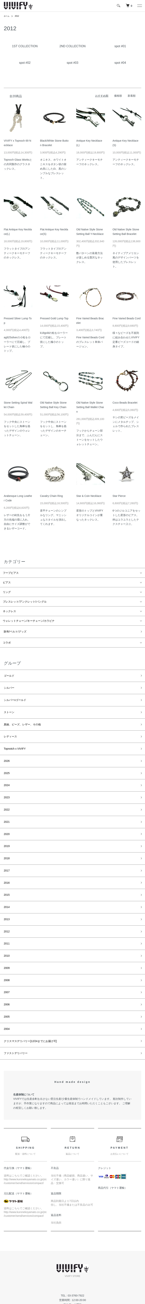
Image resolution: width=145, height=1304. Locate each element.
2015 (6, 858)
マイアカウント (104, 1258)
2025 (6, 755)
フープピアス (11, 572)
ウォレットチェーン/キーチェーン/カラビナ (29, 620)
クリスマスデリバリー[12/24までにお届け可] (29, 982)
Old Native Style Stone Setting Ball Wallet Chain (90, 407)
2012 (18, 16)
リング (7, 592)
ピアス (7, 582)
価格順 (118, 95)
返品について (12, 1271)
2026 (6, 744)
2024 (6, 765)
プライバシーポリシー (17, 1290)
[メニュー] (139, 5)
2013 (6, 878)
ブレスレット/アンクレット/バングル (25, 601)
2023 (6, 775)
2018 (6, 827)
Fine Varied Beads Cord (126, 318)
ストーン (8, 703)
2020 (6, 806)
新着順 (132, 95)
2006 (6, 951)
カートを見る (103, 1264)
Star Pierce (119, 495)
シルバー (8, 683)
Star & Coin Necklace (88, 495)
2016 (6, 847)
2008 (6, 930)
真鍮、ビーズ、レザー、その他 (21, 714)
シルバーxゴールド (14, 693)
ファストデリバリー (15, 992)
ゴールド (8, 672)
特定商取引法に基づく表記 (19, 1283)
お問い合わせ (103, 1271)
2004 (6, 971)
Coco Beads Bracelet (125, 402)
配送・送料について (16, 1264)
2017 (6, 837)
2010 (6, 909)
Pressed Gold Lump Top (54, 318)
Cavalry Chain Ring (51, 495)
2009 (6, 920)
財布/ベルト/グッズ (14, 630)
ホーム (7, 16)
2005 (6, 961)
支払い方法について (16, 1277)
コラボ (7, 640)
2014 (6, 868)
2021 (6, 796)
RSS (52, 1264)
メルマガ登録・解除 (61, 1258)
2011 (6, 899)
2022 (6, 786)
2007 (6, 940)
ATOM (60, 1264)
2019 (6, 817)
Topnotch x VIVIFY (14, 734)
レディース (9, 724)
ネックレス (9, 611)
